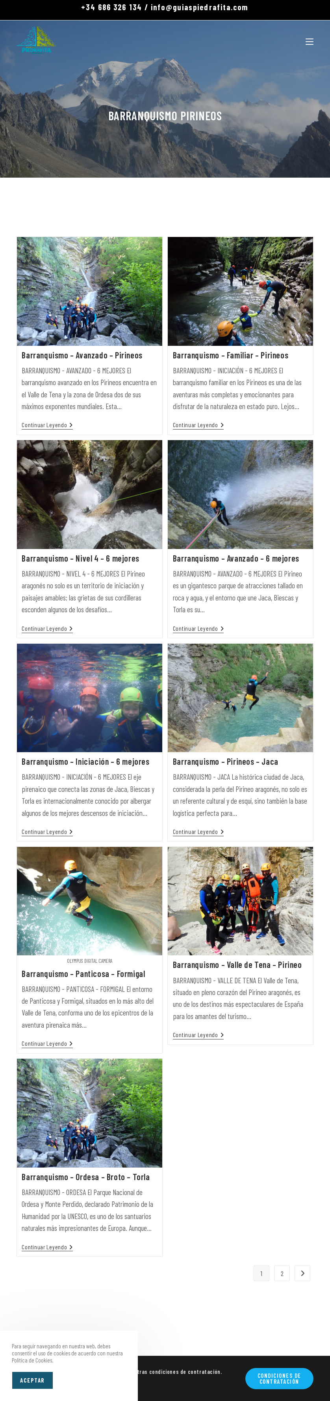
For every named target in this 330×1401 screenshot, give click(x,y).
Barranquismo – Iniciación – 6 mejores (85, 761)
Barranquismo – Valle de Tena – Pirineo (237, 964)
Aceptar (32, 1380)
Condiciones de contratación (279, 1378)
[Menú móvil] (309, 40)
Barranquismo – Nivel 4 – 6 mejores (80, 558)
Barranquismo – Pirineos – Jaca (225, 761)
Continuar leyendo (47, 424)
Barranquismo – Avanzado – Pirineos (82, 355)
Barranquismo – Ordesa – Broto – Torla (86, 1176)
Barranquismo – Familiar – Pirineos (230, 355)
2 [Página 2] (282, 1273)
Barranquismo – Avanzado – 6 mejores (236, 558)
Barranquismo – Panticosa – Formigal (83, 973)
